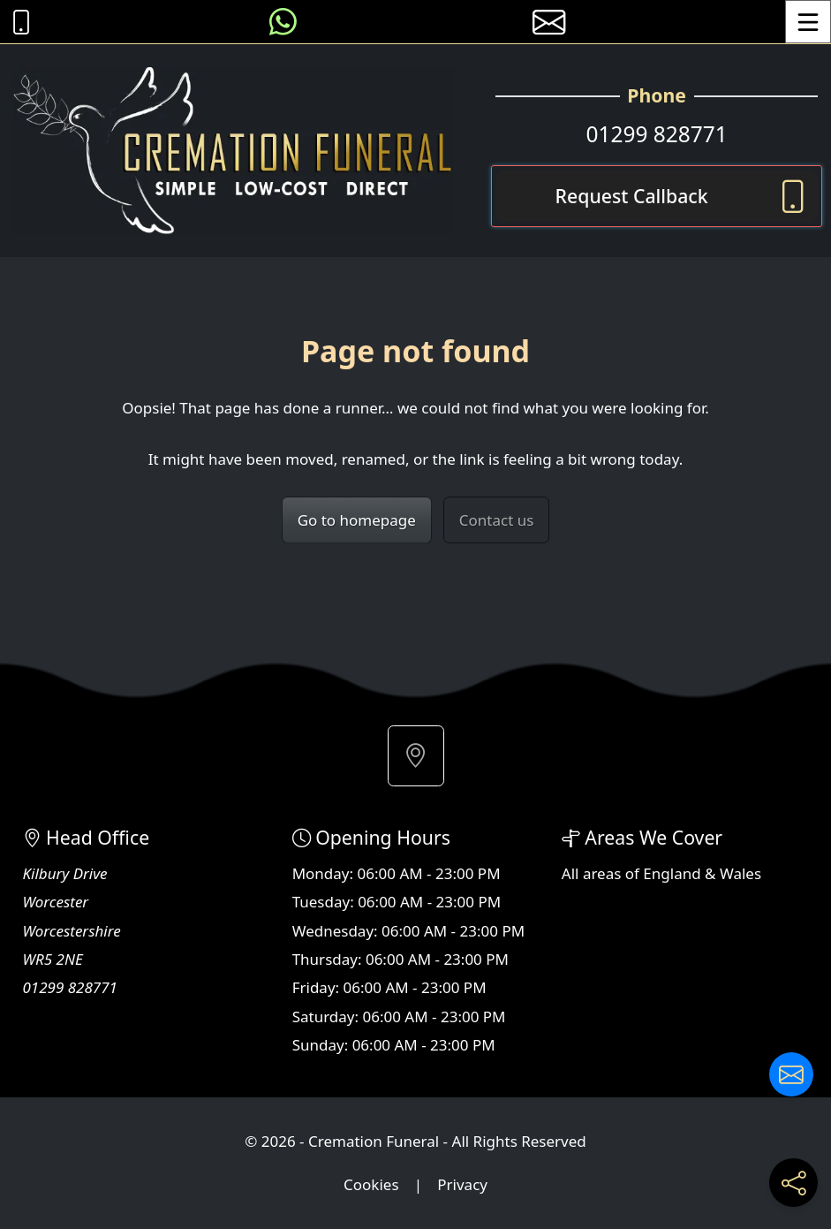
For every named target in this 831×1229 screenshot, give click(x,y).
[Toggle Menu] (808, 21)
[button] (416, 755)
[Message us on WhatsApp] (283, 21)
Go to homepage (357, 520)
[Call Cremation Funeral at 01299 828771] (17, 21)
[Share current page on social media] (793, 1182)
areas (602, 873)
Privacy (462, 1184)
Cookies (371, 1184)
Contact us (496, 520)
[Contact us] (791, 1074)
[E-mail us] (549, 21)
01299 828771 (656, 133)
